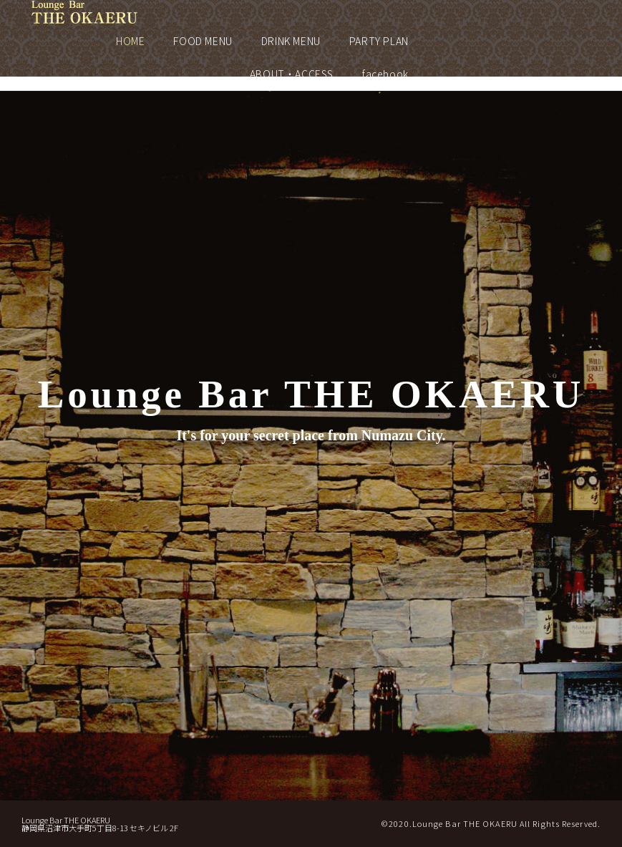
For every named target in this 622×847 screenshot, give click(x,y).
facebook (385, 74)
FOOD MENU (202, 41)
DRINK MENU (291, 41)
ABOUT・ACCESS (292, 74)
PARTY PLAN (379, 41)
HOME (130, 41)
